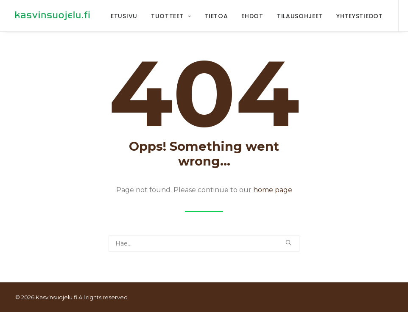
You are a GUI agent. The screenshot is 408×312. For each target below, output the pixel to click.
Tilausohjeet (300, 16)
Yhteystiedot (359, 16)
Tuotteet (171, 16)
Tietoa (216, 16)
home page (272, 190)
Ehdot (252, 16)
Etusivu (124, 16)
